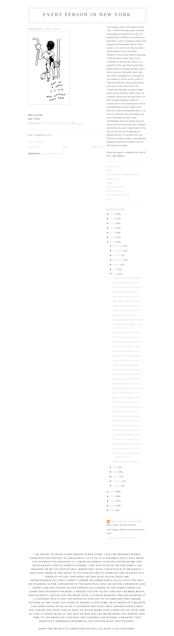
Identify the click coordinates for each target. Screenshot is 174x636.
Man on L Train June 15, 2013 (126, 346)
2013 (113, 241)
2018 (113, 218)
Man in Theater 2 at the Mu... (126, 365)
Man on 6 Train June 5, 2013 (125, 402)
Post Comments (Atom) (52, 153)
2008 (113, 510)
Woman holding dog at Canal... (126, 434)
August (116, 264)
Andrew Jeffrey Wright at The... (127, 355)
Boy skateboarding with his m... (127, 341)
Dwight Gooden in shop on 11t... (127, 337)
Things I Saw (113, 178)
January (117, 485)
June (115, 273)
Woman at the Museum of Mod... (127, 444)
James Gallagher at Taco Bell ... (127, 360)
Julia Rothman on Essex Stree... (127, 369)
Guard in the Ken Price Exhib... (127, 287)
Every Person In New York (87, 14)
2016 (113, 228)
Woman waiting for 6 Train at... (127, 332)
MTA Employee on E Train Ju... (127, 430)
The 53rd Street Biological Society (123, 174)
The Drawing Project (116, 186)
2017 (113, 223)
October (117, 255)
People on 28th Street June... (125, 315)
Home (65, 146)
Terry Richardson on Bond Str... (127, 425)
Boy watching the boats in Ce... (127, 282)
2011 (113, 496)
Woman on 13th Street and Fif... (127, 351)
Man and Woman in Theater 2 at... (128, 383)
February (117, 481)
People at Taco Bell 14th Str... (126, 305)
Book (109, 170)
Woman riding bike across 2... (126, 291)
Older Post (96, 146)
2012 (113, 491)
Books (110, 182)
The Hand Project (115, 190)
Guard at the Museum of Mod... (127, 278)
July (115, 269)
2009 (113, 505)
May (115, 467)
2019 (113, 214)
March (116, 476)
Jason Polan (112, 166)
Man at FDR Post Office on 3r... (127, 392)
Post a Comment (35, 141)
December (118, 246)
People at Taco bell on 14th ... (126, 411)
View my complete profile (122, 538)
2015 (113, 232)
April (116, 471)
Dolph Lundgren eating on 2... (126, 461)
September (118, 260)
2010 (113, 501)
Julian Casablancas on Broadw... (127, 406)
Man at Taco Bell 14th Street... (126, 310)
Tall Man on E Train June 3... (126, 439)
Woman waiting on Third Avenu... (128, 388)
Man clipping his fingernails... (126, 416)
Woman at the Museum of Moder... (128, 319)
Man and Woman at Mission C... (127, 301)
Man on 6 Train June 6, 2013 (125, 397)
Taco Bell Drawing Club (118, 194)
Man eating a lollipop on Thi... (126, 296)
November (118, 250)
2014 (113, 237)
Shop (109, 199)
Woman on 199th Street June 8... (127, 374)
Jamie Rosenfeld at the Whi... (126, 448)
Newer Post (33, 146)
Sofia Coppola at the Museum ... (127, 378)
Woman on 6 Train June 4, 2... (126, 420)
